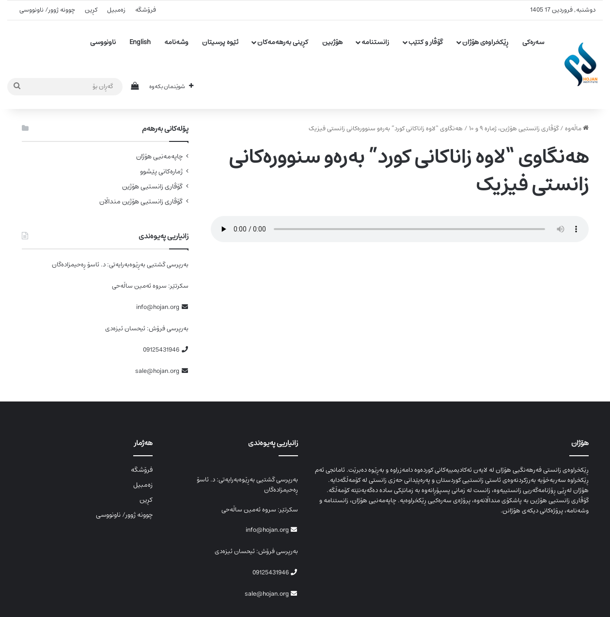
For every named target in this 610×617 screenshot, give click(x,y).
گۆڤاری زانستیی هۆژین (152, 187)
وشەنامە (176, 42)
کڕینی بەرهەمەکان (282, 42)
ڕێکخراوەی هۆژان (485, 42)
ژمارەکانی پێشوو (161, 172)
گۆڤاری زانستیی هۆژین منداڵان (141, 202)
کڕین (91, 9)
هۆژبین (332, 42)
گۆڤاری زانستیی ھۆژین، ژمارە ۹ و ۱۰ (514, 128)
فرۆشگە (145, 9)
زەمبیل (116, 9)
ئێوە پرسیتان (220, 42)
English (140, 42)
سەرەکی (533, 42)
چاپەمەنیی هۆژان (159, 157)
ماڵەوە (577, 128)
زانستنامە (375, 42)
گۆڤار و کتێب (425, 42)
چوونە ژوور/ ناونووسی (47, 9)
